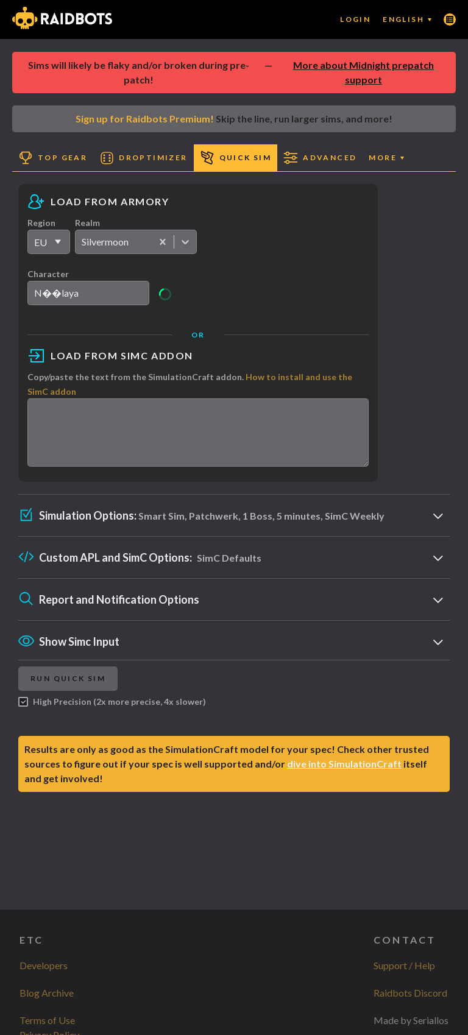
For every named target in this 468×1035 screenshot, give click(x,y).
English (407, 19)
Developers (44, 965)
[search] (88, 293)
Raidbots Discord (410, 992)
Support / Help (404, 965)
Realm (87, 222)
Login (355, 19)
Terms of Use (47, 1020)
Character (48, 274)
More (386, 157)
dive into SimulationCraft (344, 774)
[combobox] (82, 242)
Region (41, 222)
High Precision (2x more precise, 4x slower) (112, 713)
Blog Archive (47, 992)
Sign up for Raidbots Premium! (145, 118)
